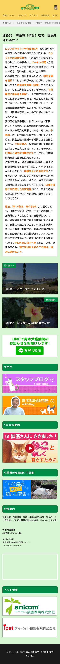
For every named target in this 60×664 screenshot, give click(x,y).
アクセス (34, 15)
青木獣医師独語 (23, 23)
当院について (8, 15)
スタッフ (22, 15)
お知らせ (45, 15)
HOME (8, 23)
